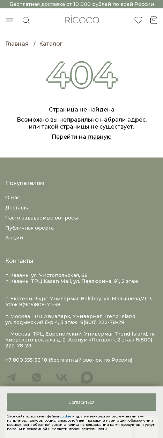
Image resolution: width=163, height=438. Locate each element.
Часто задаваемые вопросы (41, 218)
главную (100, 136)
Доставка (17, 208)
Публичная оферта (29, 228)
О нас (12, 197)
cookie (66, 416)
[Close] (81, 402)
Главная (17, 43)
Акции (14, 238)
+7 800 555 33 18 (26, 360)
